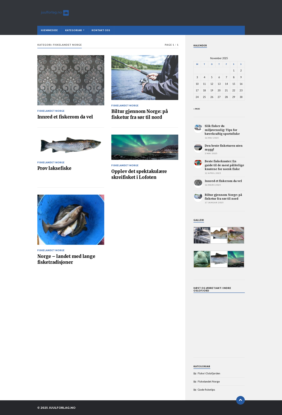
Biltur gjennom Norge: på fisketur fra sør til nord (139, 114)
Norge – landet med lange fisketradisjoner (66, 259)
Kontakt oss (101, 30)
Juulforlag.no (62, 407)
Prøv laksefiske (54, 168)
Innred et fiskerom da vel (65, 117)
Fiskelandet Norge (51, 111)
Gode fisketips (206, 389)
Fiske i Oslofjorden (209, 373)
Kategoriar (73, 30)
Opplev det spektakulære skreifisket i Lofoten (139, 174)
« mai (196, 108)
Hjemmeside (49, 30)
